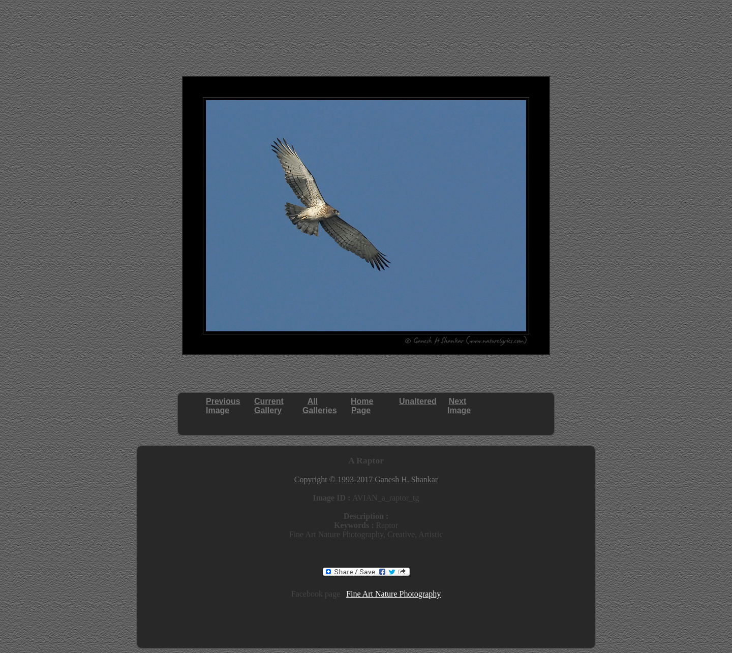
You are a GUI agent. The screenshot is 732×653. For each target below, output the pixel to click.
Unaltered (418, 401)
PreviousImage (223, 406)
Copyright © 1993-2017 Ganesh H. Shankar (366, 479)
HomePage (362, 406)
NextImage (459, 406)
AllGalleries (319, 406)
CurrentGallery (269, 406)
